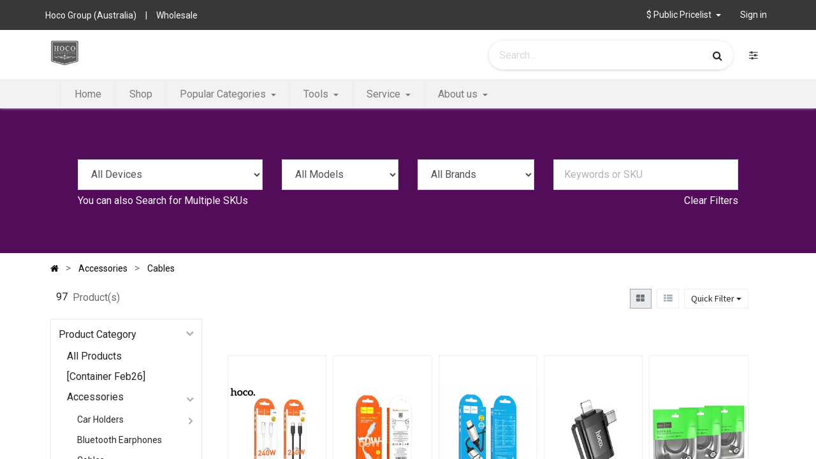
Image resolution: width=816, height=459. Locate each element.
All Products (94, 356)
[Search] (717, 55)
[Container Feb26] (106, 376)
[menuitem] (88, 94)
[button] (683, 15)
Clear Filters (711, 200)
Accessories (95, 397)
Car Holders (100, 419)
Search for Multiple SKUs (192, 200)
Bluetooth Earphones (119, 440)
